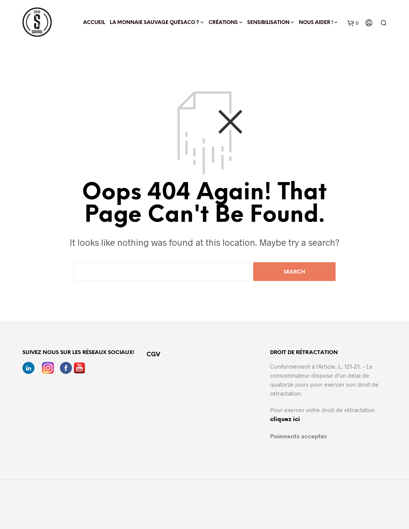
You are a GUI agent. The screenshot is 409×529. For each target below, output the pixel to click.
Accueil (94, 22)
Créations (223, 22)
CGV (153, 354)
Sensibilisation (268, 22)
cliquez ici (285, 419)
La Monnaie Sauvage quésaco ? (154, 22)
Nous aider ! (316, 22)
